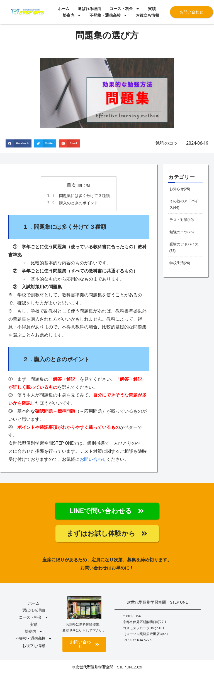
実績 (152, 8)
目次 (71, 185)
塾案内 (72, 15)
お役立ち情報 (147, 15)
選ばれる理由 (89, 8)
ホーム (63, 8)
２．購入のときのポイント (74, 203)
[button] (18, 143)
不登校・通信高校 (108, 15)
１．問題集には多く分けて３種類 (80, 195)
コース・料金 (125, 8)
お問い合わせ (93, 459)
